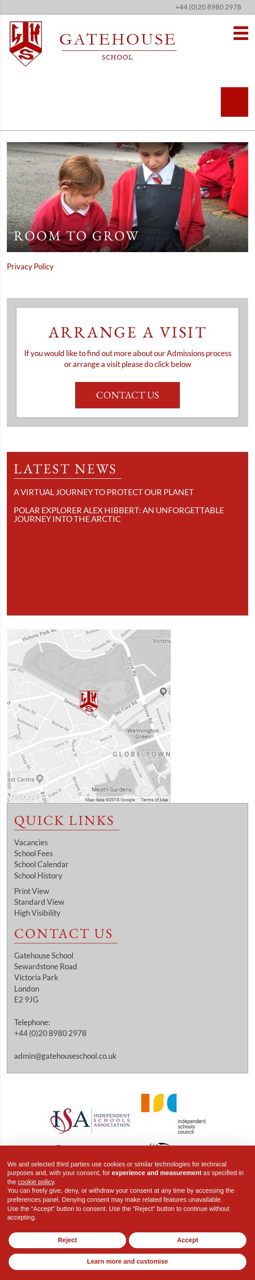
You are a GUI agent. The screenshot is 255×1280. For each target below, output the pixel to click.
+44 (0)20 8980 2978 (208, 7)
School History (38, 875)
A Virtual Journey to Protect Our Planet (104, 492)
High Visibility (37, 913)
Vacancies (31, 842)
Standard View (39, 902)
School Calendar (41, 864)
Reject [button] (67, 1240)
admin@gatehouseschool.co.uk (65, 1056)
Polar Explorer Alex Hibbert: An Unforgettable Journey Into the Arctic (119, 514)
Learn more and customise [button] (127, 1261)
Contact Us (127, 395)
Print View (31, 891)
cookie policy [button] (36, 1182)
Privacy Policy (30, 266)
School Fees (33, 853)
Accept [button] (188, 1240)
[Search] (234, 102)
